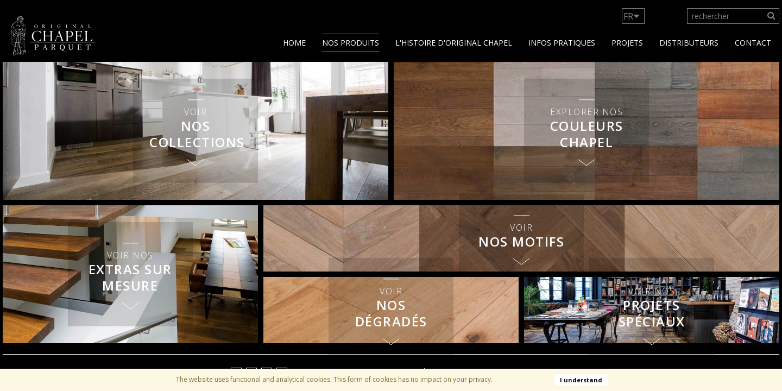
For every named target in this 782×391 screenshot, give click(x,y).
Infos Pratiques (561, 42)
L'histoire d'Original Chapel (453, 42)
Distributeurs (688, 42)
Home (294, 42)
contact (753, 42)
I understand (581, 380)
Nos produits (350, 42)
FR (628, 16)
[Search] (771, 16)
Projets (627, 42)
